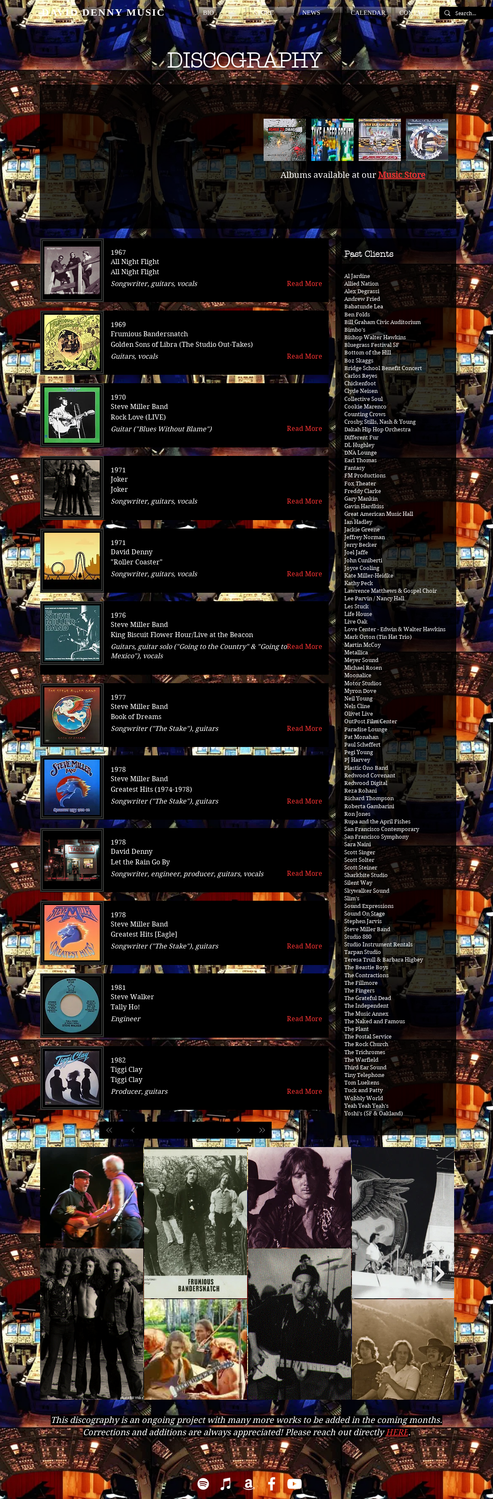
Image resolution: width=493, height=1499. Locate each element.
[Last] (261, 1130)
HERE (397, 1432)
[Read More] (305, 284)
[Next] (238, 1130)
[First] (109, 1130)
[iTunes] (226, 1484)
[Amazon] (249, 1484)
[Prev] (133, 1130)
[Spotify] (203, 1484)
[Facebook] (272, 1484)
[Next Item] (439, 1273)
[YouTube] (294, 1484)
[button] (223, 13)
